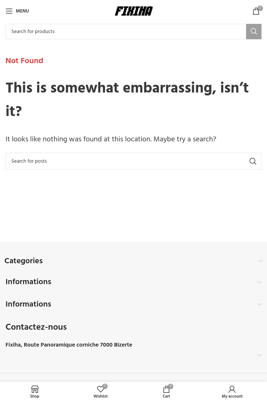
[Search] (133, 31)
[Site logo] (133, 11)
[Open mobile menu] (17, 11)
